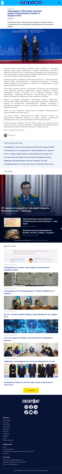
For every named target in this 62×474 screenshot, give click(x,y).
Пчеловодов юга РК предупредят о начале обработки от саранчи (29, 150)
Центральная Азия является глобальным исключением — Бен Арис (40, 221)
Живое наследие (8, 440)
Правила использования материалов (14, 462)
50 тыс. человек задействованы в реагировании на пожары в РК (28, 154)
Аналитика (6, 427)
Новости (11, 9)
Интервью (26, 226)
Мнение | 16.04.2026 (8, 213)
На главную (31, 390)
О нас (4, 447)
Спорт (5, 438)
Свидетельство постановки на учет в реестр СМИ (18, 451)
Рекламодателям (8, 449)
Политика (6, 422)
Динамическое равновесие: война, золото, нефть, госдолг (38, 231)
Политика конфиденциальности (13, 460)
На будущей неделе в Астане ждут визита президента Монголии (28, 164)
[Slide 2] (39, 240)
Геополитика (27, 235)
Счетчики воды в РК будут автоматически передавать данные (27, 157)
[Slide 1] (23, 240)
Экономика (6, 425)
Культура (5, 435)
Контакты (6, 453)
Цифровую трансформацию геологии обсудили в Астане (25, 160)
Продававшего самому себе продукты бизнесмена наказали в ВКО (29, 147)
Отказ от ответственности (11, 464)
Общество (6, 433)
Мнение (5, 431)
